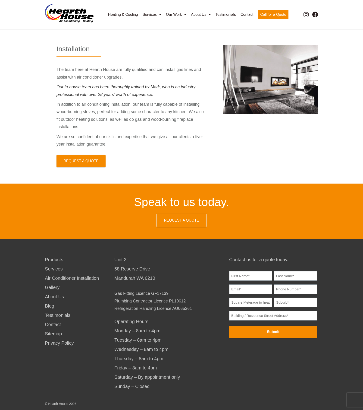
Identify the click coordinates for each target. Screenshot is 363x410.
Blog (49, 305)
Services (152, 14)
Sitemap (53, 333)
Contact (247, 14)
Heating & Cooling (123, 14)
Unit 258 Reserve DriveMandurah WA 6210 (134, 269)
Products (54, 259)
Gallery (52, 287)
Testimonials (226, 14)
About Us (201, 14)
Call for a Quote (273, 14)
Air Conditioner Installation (72, 278)
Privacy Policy (59, 343)
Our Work (176, 14)
